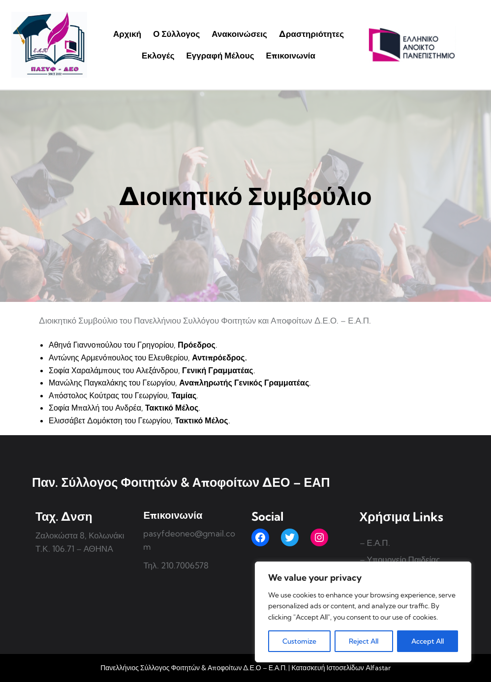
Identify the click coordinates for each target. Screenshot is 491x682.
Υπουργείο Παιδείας (403, 559)
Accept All (427, 641)
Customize (299, 641)
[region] (363, 612)
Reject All (363, 641)
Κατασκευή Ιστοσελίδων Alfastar (340, 667)
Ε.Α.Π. (378, 542)
